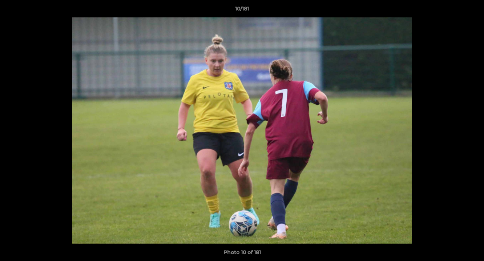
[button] (471, 10)
